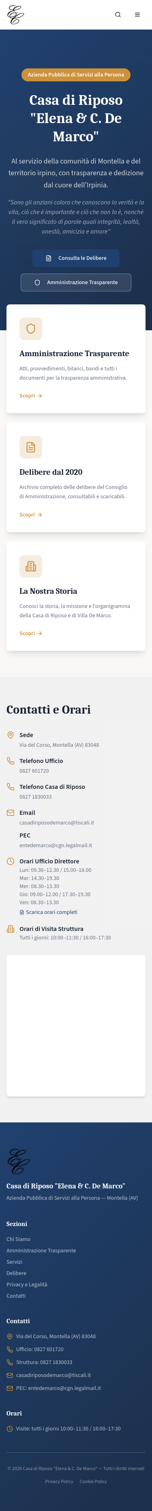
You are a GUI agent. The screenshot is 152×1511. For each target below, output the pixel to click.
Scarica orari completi (48, 912)
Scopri (31, 396)
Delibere (16, 1273)
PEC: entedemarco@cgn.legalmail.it (58, 1388)
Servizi (14, 1262)
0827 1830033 (35, 797)
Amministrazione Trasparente (76, 282)
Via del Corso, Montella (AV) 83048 (59, 745)
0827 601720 (34, 771)
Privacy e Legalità (26, 1285)
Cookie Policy (93, 1482)
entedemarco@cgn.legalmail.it (55, 846)
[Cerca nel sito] (118, 14)
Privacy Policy (59, 1482)
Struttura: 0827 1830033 (44, 1362)
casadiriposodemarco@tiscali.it (56, 823)
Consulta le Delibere (75, 258)
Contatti (16, 1296)
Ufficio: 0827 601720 (40, 1349)
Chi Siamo (18, 1239)
